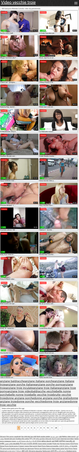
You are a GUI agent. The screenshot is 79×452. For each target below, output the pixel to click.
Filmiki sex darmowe (27, 449)
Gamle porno (13, 446)
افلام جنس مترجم (56, 437)
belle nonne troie (19, 394)
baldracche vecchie (43, 391)
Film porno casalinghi (13, 437)
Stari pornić (33, 446)
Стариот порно (23, 446)
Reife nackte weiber (43, 437)
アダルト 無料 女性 (21, 451)
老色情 (35, 444)
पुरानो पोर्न (54, 451)
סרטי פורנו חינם (10, 451)
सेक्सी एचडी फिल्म (60, 441)
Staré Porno (42, 446)
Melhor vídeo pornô (69, 437)
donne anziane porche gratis (52, 398)
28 (56, 428)
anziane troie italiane (46, 388)
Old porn (3, 437)
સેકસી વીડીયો (36, 441)
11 (52, 428)
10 (48, 428)
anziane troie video (20, 391)
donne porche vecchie (30, 401)
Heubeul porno (71, 451)
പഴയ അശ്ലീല (14, 444)
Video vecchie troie (18, 2)
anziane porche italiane (20, 384)
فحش (7, 444)
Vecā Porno (74, 444)
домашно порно (10, 441)
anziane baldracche (12, 381)
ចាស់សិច (30, 444)
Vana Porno (68, 449)
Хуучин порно (65, 444)
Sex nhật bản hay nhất (28, 437)
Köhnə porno (47, 449)
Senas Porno (4, 446)
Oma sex (48, 439)
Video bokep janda (57, 449)
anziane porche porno (49, 384)
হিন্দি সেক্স (32, 439)
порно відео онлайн (45, 444)
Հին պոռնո (40, 439)
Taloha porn (46, 451)
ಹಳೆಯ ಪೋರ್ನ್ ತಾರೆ (48, 441)
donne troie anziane (57, 401)
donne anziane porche (20, 398)
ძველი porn (56, 439)
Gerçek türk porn (10, 439)
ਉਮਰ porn (23, 444)
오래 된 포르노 (64, 446)
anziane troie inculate (19, 388)
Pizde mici (56, 444)
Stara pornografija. (52, 446)
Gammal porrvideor (67, 439)
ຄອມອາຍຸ (39, 451)
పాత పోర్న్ (69, 441)
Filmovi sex (38, 449)
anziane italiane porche (39, 381)
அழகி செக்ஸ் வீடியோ (24, 441)
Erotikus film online (22, 439)
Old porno (32, 451)
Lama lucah (6, 449)
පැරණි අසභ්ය (61, 451)
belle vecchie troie (41, 394)
